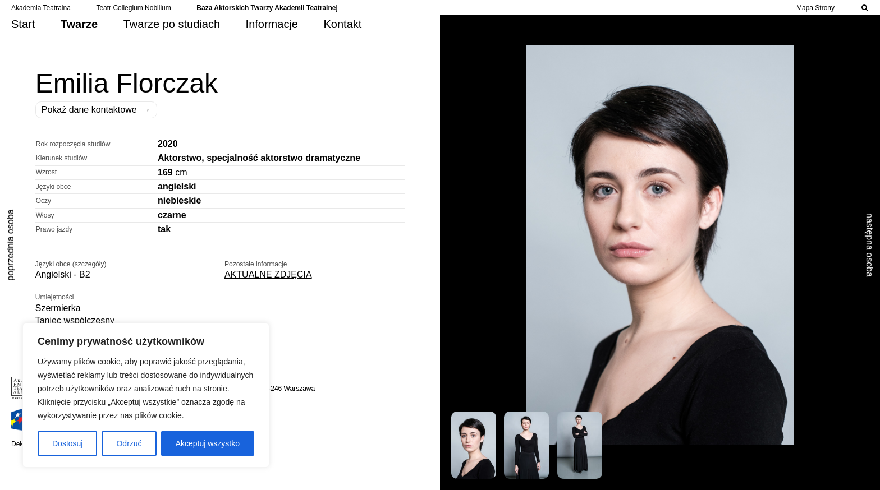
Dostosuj (67, 443)
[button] (476, 442)
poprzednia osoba (10, 244)
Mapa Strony (815, 8)
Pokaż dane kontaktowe (96, 110)
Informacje (272, 24)
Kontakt (343, 24)
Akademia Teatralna (41, 8)
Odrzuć (128, 443)
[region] (145, 395)
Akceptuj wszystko (208, 443)
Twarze (79, 24)
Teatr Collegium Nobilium (133, 8)
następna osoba (869, 245)
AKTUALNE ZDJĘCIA (268, 274)
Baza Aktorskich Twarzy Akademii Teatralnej (266, 8)
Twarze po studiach (171, 24)
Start (23, 24)
